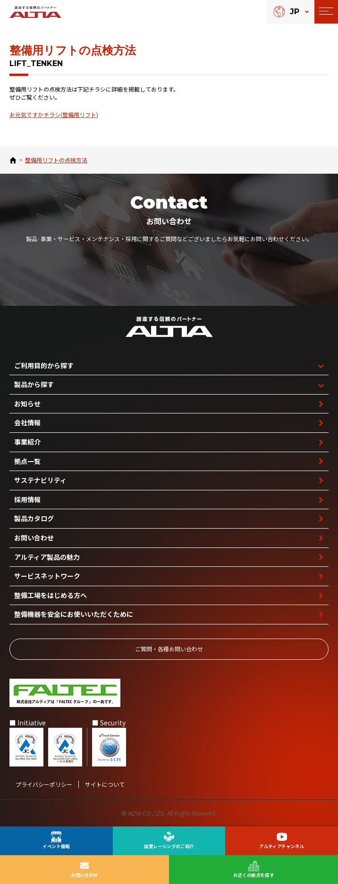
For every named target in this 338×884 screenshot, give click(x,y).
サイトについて (105, 784)
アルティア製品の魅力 (47, 557)
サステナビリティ (40, 480)
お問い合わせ (34, 537)
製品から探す (34, 384)
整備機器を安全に (73, 614)
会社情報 (27, 422)
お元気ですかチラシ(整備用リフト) (53, 114)
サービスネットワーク (47, 576)
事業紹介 (27, 441)
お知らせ (27, 403)
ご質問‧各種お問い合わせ (169, 649)
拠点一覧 (27, 461)
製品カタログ (34, 518)
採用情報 (27, 499)
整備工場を (50, 595)
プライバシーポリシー (44, 784)
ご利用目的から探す (44, 365)
